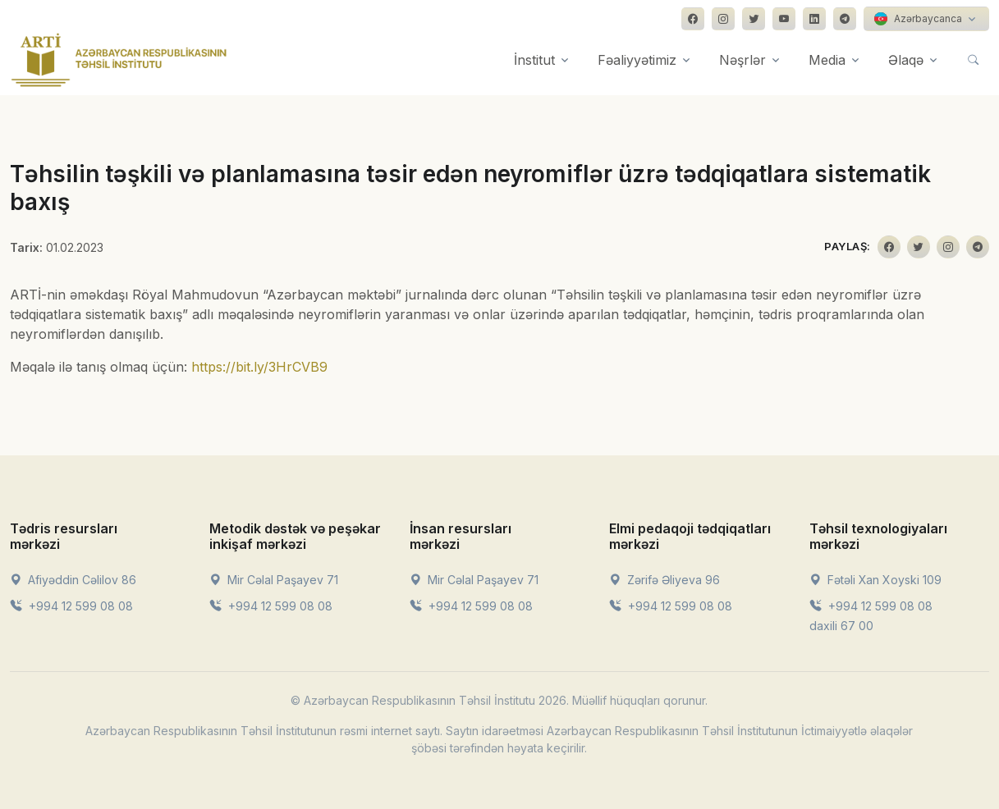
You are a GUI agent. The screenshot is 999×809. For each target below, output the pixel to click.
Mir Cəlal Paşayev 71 (273, 580)
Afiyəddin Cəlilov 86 (73, 580)
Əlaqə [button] (905, 60)
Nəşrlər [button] (742, 60)
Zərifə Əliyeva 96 (664, 580)
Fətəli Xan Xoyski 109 (875, 580)
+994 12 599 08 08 (71, 606)
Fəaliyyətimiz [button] (637, 60)
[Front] (119, 60)
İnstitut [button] (534, 60)
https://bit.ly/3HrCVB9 (259, 367)
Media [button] (827, 60)
